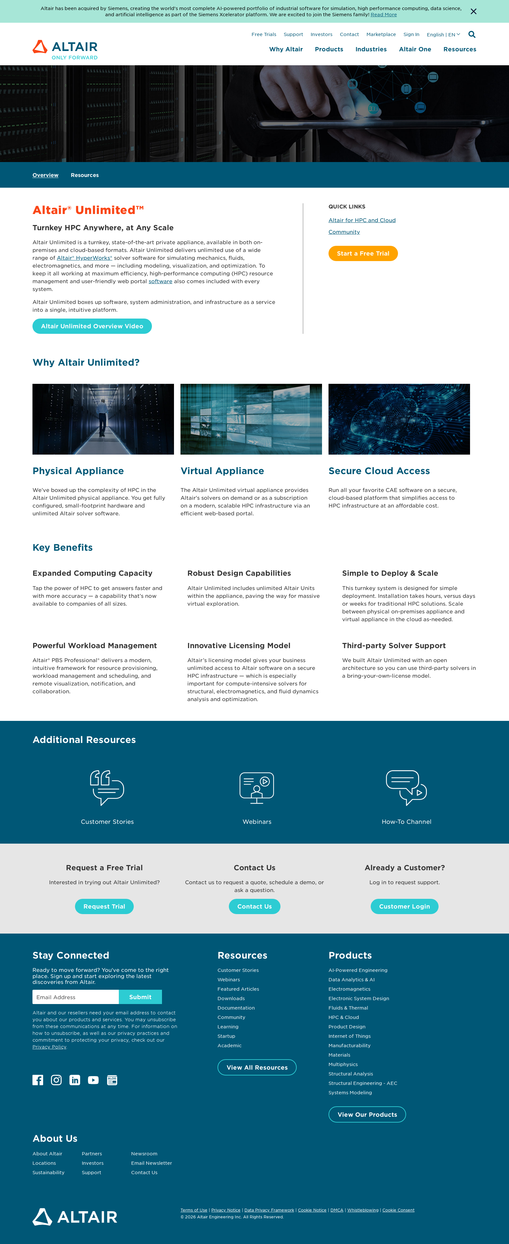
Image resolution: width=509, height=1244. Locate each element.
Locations (44, 1163)
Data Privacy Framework (269, 1210)
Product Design (347, 1026)
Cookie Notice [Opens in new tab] (312, 1210)
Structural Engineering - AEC (363, 1083)
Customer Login (404, 906)
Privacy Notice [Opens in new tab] (226, 1210)
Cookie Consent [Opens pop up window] (398, 1210)
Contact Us (254, 906)
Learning (228, 1026)
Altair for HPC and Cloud (362, 220)
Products (329, 49)
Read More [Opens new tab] (384, 14)
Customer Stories (238, 970)
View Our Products (367, 1114)
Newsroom (144, 1153)
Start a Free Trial (363, 253)
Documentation (236, 1008)
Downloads (231, 998)
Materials (339, 1055)
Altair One (415, 49)
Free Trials (264, 34)
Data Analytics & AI (352, 979)
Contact (349, 34)
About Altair (47, 1153)
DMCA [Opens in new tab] (336, 1210)
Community (344, 231)
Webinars (228, 979)
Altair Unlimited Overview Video (92, 326)
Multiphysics (343, 1064)
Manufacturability (350, 1045)
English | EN (441, 34)
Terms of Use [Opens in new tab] (193, 1210)
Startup (226, 1036)
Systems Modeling (350, 1092)
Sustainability (48, 1172)
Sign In (411, 34)
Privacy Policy (49, 1046)
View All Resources (257, 1067)
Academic (229, 1045)
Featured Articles (238, 989)
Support (293, 34)
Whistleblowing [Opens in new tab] (363, 1210)
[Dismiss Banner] (474, 11)
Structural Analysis (351, 1073)
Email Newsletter (151, 1163)
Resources (460, 49)
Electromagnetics (349, 989)
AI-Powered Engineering (358, 970)
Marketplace (381, 34)
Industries (371, 49)
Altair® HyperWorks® (84, 257)
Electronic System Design (359, 998)
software (160, 281)
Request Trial (104, 906)
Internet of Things (350, 1036)
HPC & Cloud (344, 1017)
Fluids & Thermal (348, 1008)
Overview (45, 175)
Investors (321, 34)
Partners (92, 1153)
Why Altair (286, 49)
